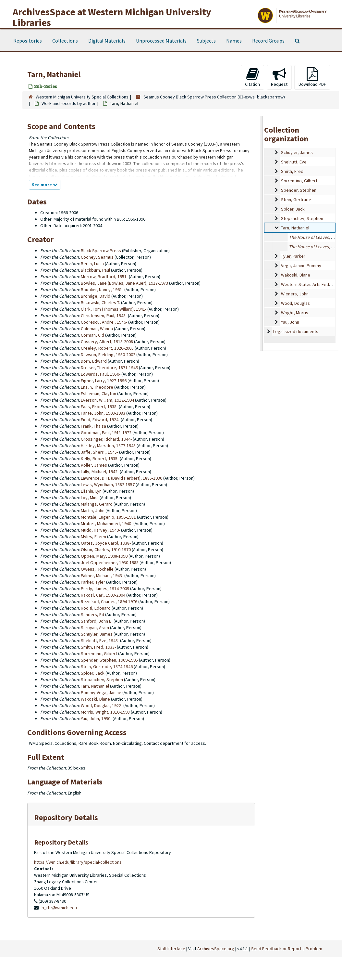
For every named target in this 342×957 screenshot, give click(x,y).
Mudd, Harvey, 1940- (100, 530)
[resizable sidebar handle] (261, 233)
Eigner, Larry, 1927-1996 (104, 380)
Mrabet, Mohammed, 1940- (106, 523)
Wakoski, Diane (295, 275)
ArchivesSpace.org (215, 948)
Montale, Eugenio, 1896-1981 (108, 517)
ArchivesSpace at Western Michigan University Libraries (112, 17)
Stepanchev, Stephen (302, 218)
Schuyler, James (297, 152)
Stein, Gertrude (296, 199)
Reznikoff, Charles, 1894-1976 (109, 601)
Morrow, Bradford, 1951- (104, 276)
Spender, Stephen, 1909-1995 (109, 660)
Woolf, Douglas (295, 303)
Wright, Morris (294, 313)
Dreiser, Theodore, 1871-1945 (109, 367)
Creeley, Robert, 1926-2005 (107, 348)
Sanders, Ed (92, 614)
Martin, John (92, 510)
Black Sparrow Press (101, 250)
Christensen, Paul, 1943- (104, 315)
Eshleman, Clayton (98, 393)
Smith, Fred (292, 171)
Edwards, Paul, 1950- (100, 374)
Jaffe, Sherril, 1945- (99, 452)
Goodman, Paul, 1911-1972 (106, 432)
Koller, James (94, 465)
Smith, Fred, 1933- (98, 647)
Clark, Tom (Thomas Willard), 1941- (113, 309)
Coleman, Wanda (97, 328)
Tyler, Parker (293, 256)
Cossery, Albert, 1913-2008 (107, 341)
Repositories (27, 40)
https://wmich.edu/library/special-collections (78, 862)
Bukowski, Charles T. (100, 302)
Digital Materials (107, 40)
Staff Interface (171, 948)
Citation (252, 77)
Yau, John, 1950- (96, 718)
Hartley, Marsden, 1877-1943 (108, 445)
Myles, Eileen (93, 536)
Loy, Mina (90, 497)
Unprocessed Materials (161, 40)
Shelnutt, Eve (294, 162)
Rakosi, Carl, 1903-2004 (103, 595)
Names (234, 40)
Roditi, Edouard (96, 608)
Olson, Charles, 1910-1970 (106, 549)
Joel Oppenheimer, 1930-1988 (110, 562)
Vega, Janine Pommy (301, 265)
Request (279, 77)
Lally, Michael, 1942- (100, 471)
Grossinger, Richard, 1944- (106, 439)
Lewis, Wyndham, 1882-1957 (108, 484)
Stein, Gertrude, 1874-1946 (107, 666)
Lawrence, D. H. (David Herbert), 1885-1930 (121, 478)
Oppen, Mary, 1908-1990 (104, 556)
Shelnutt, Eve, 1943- (100, 640)
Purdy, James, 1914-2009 (105, 588)
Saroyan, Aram (95, 627)
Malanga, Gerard (97, 504)
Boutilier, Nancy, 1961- (102, 289)
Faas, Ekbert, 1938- (99, 406)
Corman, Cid (92, 335)
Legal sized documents (295, 331)
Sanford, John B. (97, 621)
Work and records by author (69, 103)
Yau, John (290, 322)
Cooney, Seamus (97, 257)
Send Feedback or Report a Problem (286, 948)
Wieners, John (295, 294)
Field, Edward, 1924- (100, 419)
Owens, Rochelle (97, 569)
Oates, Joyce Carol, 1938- (106, 543)
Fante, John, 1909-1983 (103, 413)
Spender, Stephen (298, 190)
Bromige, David (95, 296)
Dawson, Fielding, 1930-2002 (108, 354)
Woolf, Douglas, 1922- (101, 705)
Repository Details (66, 817)
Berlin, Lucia (92, 263)
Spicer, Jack (293, 209)
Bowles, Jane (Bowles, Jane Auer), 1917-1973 (124, 283)
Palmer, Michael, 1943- (102, 575)
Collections (65, 40)
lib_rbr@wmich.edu (58, 908)
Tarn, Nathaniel (295, 228)
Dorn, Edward (94, 361)
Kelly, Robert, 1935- (100, 458)
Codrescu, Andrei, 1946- (104, 322)
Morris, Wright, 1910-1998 (105, 712)
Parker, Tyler (93, 582)
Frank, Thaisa (93, 426)
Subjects (206, 40)
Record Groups (268, 40)
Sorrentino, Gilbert (299, 181)
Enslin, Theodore (97, 387)
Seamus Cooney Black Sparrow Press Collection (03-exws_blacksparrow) (214, 97)
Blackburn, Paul (95, 270)
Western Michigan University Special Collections (82, 97)
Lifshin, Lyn (91, 491)
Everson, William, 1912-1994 (107, 400)
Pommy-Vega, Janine (101, 692)
